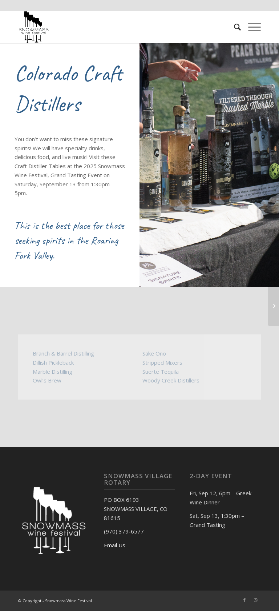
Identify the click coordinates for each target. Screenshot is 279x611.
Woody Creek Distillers (170, 380)
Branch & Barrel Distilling (63, 353)
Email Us (114, 545)
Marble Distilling (52, 371)
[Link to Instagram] (255, 600)
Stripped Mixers (162, 362)
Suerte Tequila (160, 371)
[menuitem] (234, 27)
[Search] (234, 27)
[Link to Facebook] (244, 600)
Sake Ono (154, 353)
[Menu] (251, 27)
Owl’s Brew (47, 380)
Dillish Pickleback (53, 362)
